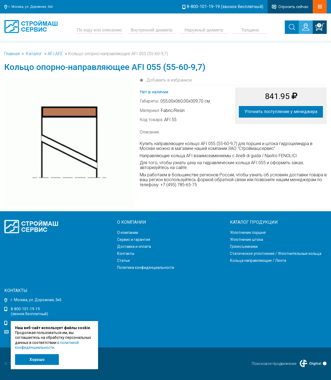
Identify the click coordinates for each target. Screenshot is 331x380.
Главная (12, 53)
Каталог (34, 53)
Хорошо (37, 359)
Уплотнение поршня (248, 232)
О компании (127, 232)
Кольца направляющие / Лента (258, 260)
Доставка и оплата (134, 246)
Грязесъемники (244, 246)
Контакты (125, 253)
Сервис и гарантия (133, 239)
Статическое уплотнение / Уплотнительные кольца (275, 253)
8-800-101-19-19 (25, 309)
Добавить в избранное (168, 80)
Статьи (123, 260)
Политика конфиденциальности (145, 267)
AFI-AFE (55, 53)
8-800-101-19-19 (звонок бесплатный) (225, 6)
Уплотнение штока (246, 239)
